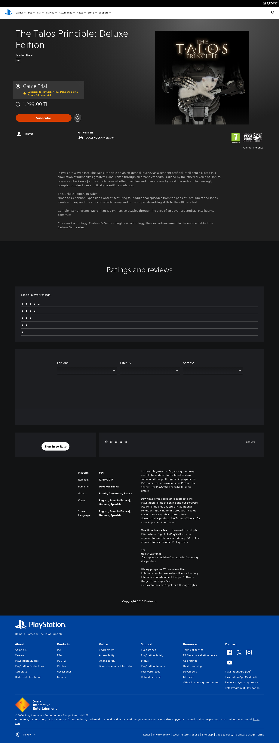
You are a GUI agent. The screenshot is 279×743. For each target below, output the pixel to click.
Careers (19, 655)
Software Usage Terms (250, 734)
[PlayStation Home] (8, 13)
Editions (63, 363)
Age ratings (190, 660)
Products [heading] (63, 644)
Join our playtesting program (242, 682)
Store (91, 12)
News (80, 12)
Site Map (207, 734)
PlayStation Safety (152, 655)
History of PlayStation (28, 677)
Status (145, 660)
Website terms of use (186, 734)
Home (18, 634)
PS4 (39, 12)
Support (103, 12)
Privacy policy (161, 734)
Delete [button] (250, 441)
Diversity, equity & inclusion (116, 666)
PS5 (30, 12)
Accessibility (106, 655)
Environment (106, 650)
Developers (190, 671)
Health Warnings (151, 553)
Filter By (125, 363)
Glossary (188, 677)
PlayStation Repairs (153, 666)
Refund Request (151, 677)
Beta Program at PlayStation (242, 688)
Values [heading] (104, 644)
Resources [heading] (190, 644)
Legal (146, 734)
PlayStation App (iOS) (238, 671)
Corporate (21, 671)
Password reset (150, 671)
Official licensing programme (201, 682)
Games (19, 12)
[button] (55, 446)
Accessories (65, 12)
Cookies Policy (224, 734)
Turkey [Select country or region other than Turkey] (25, 734)
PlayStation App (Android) (240, 677)
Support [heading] (146, 644)
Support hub (148, 650)
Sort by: (188, 363)
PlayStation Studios (27, 660)
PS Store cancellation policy (200, 655)
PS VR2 (61, 660)
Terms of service (193, 650)
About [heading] (19, 644)
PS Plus (50, 12)
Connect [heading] (231, 644)
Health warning (192, 666)
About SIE (21, 650)
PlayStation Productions (29, 666)
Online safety (107, 660)
